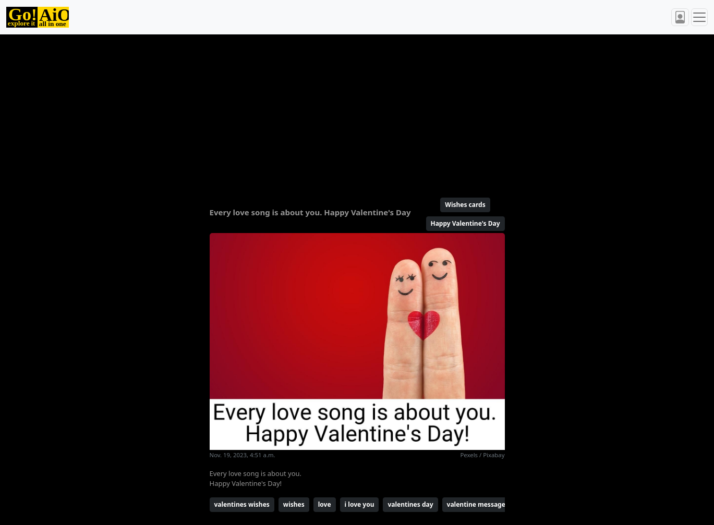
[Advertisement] (357, 112)
